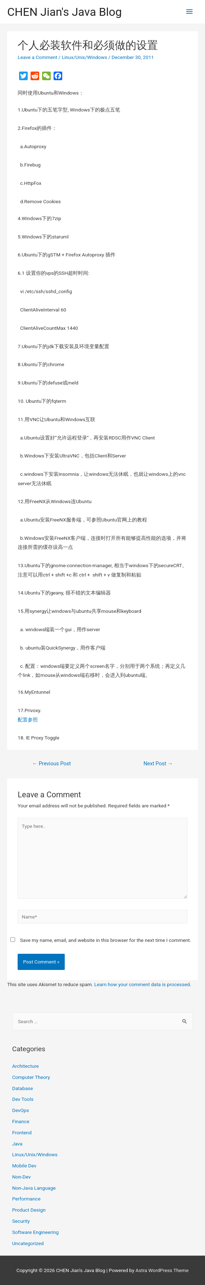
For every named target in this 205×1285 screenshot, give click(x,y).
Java (17, 1144)
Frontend (22, 1132)
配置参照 (28, 720)
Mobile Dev (24, 1165)
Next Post (158, 763)
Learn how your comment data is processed (142, 984)
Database (22, 1088)
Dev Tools (22, 1099)
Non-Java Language (34, 1188)
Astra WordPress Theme (162, 1270)
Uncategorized (28, 1243)
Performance (26, 1199)
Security (21, 1221)
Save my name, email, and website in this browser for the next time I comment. (105, 940)
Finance (20, 1121)
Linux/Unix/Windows (84, 57)
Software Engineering (35, 1232)
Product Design (29, 1210)
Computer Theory (31, 1077)
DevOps (20, 1110)
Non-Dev (21, 1177)
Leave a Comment (37, 57)
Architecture (25, 1066)
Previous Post (51, 763)
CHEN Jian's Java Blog (64, 12)
